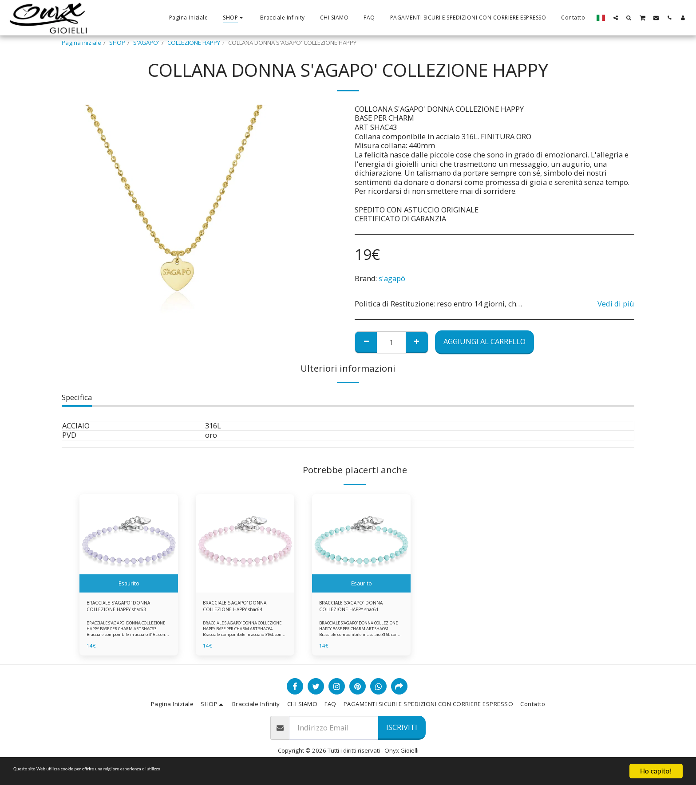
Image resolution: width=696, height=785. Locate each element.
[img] (128, 543)
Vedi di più (615, 304)
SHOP (117, 43)
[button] (615, 17)
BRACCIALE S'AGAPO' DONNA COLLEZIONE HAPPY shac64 (242, 608)
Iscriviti (401, 731)
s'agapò (392, 278)
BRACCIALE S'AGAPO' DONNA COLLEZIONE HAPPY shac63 (125, 608)
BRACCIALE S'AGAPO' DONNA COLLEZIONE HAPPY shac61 (358, 608)
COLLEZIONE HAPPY (193, 43)
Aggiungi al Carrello (484, 341)
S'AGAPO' (146, 43)
